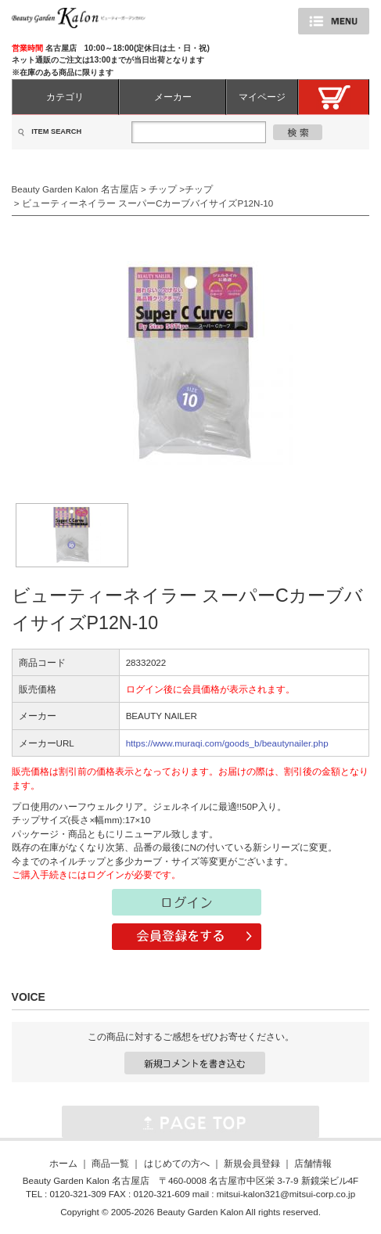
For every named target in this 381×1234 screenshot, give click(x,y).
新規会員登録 (252, 1163)
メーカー (173, 97)
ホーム (63, 1163)
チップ (163, 189)
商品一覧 (110, 1163)
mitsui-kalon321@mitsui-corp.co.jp (286, 1194)
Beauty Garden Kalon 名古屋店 (75, 189)
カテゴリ (65, 97)
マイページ (262, 97)
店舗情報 (313, 1163)
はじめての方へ (177, 1163)
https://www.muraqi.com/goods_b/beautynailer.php (227, 743)
